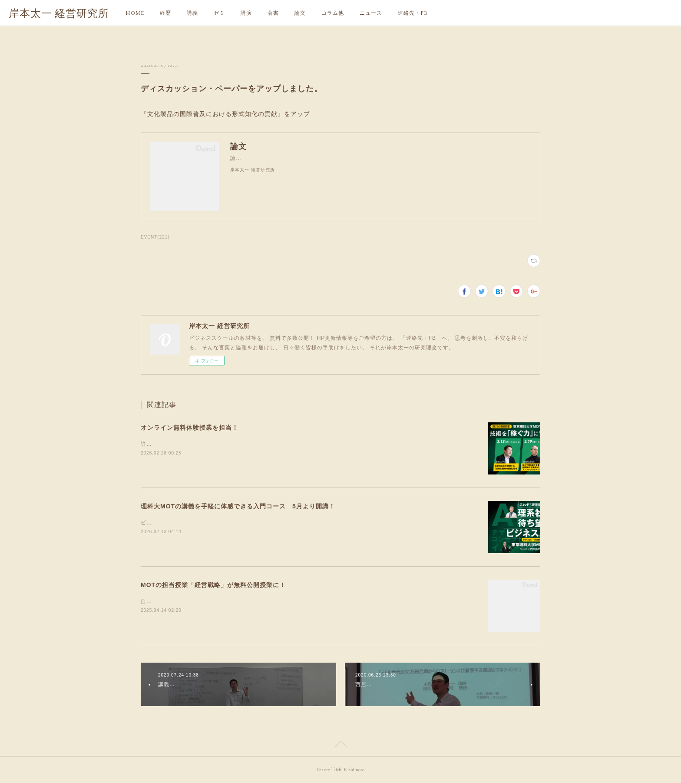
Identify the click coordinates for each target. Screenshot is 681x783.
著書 (273, 13)
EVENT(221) (155, 237)
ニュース (371, 13)
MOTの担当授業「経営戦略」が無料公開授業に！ (213, 584)
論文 (300, 13)
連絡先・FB (412, 13)
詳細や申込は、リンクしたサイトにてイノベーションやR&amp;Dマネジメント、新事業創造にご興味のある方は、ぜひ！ (295, 444)
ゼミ (219, 13)
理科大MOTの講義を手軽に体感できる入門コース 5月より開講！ (238, 506)
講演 (246, 13)
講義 (192, 13)
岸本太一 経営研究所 (59, 13)
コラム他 (332, 13)
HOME (135, 13)
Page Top (340, 745)
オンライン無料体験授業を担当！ (189, 427)
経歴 (165, 13)
